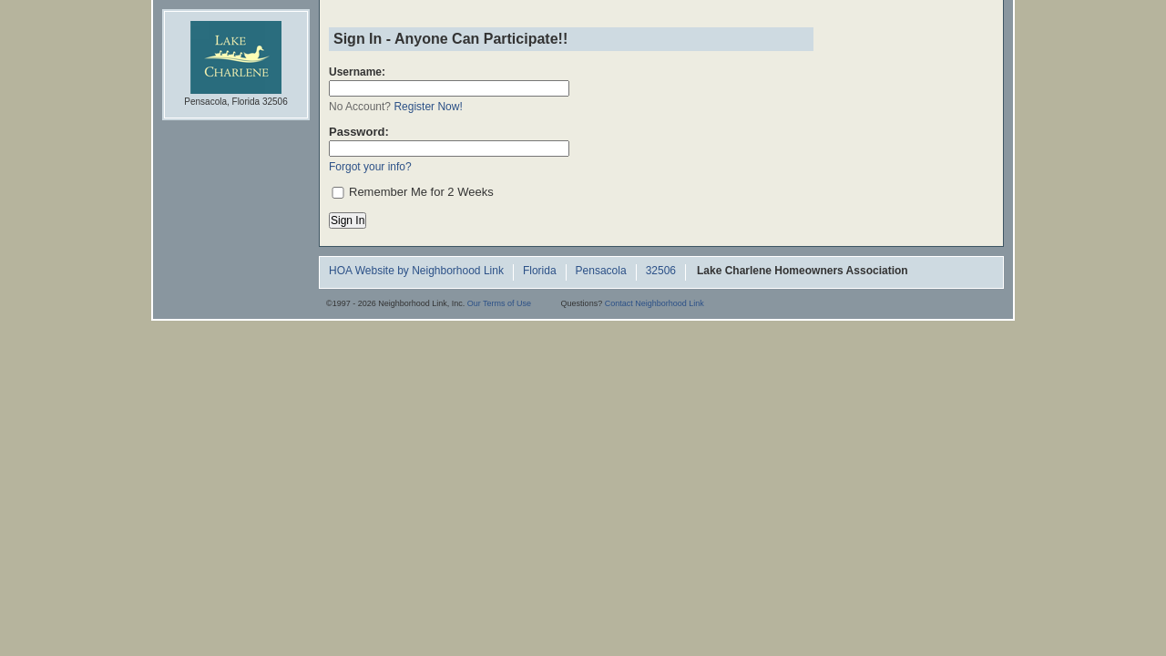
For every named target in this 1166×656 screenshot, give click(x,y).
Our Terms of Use (499, 303)
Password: (359, 131)
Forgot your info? (370, 166)
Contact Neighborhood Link (654, 303)
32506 (661, 271)
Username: (357, 72)
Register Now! (428, 106)
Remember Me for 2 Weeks (421, 192)
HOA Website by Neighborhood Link (416, 271)
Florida (540, 271)
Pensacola (601, 271)
